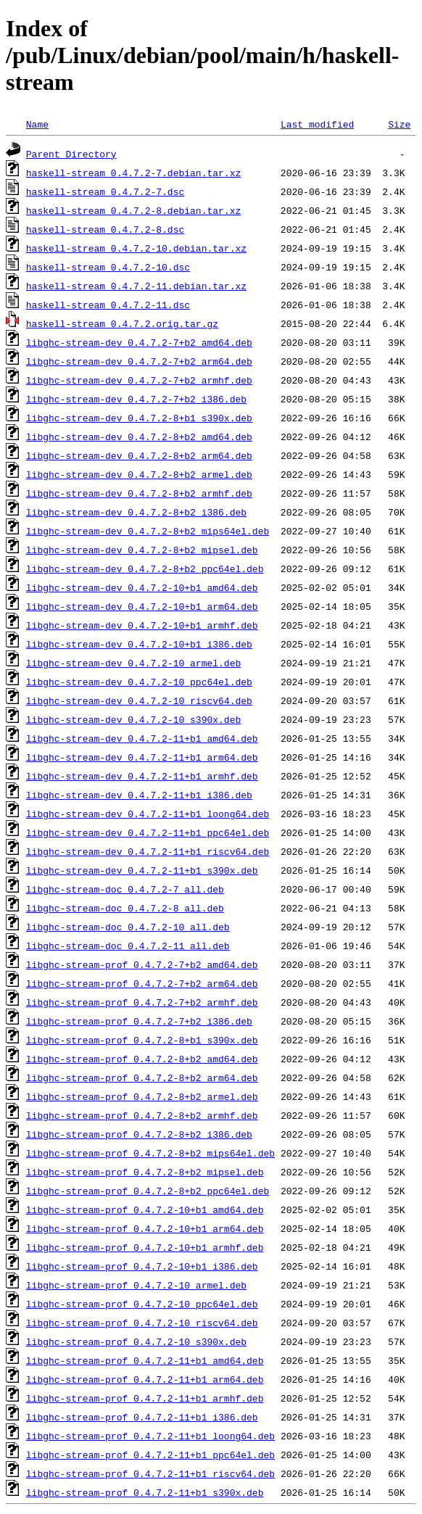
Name (37, 124)
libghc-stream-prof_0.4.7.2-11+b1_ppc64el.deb (150, 1454)
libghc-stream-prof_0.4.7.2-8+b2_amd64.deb (142, 1058)
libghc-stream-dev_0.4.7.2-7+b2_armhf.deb (139, 379)
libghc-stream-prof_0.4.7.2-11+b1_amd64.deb (145, 1360)
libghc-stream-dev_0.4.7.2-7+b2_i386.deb (136, 398)
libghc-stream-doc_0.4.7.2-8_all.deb (125, 907)
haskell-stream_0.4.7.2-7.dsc (105, 191)
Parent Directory (71, 153)
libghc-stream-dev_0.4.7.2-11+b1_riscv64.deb (147, 851)
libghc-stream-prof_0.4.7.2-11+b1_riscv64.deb (150, 1473)
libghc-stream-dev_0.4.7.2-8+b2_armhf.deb (139, 493)
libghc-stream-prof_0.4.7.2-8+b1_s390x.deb (142, 1039)
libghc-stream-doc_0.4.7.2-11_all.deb (128, 945)
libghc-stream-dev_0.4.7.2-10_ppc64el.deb (139, 681)
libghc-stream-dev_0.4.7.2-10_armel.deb (133, 662)
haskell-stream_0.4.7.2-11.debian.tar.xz (136, 285)
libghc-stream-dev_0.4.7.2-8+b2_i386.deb (136, 511)
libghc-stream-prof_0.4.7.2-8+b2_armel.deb (142, 1096)
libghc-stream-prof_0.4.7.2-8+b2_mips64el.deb (150, 1152)
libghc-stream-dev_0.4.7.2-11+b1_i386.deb (139, 794)
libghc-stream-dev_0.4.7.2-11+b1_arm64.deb (142, 757)
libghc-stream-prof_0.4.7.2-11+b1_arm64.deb (145, 1379)
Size (399, 124)
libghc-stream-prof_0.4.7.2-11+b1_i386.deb (142, 1416)
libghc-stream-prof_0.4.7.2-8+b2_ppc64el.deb (147, 1190)
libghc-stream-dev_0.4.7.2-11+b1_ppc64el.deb (147, 832)
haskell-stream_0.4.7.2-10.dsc (108, 266)
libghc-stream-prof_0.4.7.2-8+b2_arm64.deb (142, 1077)
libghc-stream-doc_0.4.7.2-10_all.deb (128, 926)
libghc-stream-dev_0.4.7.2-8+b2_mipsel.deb (142, 549)
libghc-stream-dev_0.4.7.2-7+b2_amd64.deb (139, 342)
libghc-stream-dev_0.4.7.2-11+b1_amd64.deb (142, 738)
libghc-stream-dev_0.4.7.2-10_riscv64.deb (139, 700)
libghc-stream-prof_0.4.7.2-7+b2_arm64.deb (142, 983)
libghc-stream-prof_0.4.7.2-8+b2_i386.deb (139, 1134)
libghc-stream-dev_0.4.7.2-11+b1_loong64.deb (147, 813)
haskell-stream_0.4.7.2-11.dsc (108, 304)
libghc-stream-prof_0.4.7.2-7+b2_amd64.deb (142, 964)
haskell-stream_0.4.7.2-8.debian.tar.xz (133, 210)
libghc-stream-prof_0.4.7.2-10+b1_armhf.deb (145, 1247)
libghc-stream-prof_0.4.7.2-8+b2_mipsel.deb (145, 1171)
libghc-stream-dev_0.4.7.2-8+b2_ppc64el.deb (145, 568)
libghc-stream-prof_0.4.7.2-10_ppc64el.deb (142, 1303)
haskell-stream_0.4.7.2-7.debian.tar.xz (133, 172)
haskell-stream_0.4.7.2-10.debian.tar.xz (136, 248)
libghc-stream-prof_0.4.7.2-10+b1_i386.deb (142, 1266)
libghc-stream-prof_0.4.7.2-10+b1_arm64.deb (145, 1228)
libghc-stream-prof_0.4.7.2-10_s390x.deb (136, 1341)
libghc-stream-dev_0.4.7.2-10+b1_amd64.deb (142, 587)
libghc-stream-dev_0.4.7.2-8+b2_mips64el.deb (147, 530)
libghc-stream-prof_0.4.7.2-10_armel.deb (136, 1284)
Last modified (317, 124)
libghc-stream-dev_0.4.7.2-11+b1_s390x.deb (142, 870)
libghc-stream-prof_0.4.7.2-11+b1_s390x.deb (145, 1492)
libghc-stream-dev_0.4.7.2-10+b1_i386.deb (139, 643)
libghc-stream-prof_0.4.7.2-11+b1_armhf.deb (145, 1398)
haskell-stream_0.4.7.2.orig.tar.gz (122, 323)
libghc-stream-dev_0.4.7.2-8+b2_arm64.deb (139, 455)
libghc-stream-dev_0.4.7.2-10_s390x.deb (133, 719)
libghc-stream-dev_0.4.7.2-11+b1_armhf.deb (142, 775)
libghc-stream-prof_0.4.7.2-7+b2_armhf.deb (142, 1002)
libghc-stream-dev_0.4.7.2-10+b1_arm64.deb (142, 606)
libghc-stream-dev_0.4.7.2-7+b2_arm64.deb (139, 361)
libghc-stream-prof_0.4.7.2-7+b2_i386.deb (139, 1020)
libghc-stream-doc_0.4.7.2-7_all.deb (125, 888)
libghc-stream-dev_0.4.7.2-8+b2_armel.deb (139, 474)
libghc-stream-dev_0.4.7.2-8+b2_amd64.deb (139, 436)
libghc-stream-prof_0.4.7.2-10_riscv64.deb (142, 1322)
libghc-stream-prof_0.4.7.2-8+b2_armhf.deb (142, 1115)
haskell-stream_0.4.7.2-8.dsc (105, 229)
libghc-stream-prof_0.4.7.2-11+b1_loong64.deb (150, 1435)
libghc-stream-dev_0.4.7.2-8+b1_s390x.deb (139, 417)
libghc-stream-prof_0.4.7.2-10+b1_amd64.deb (145, 1209)
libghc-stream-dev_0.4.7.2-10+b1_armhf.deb (142, 625)
